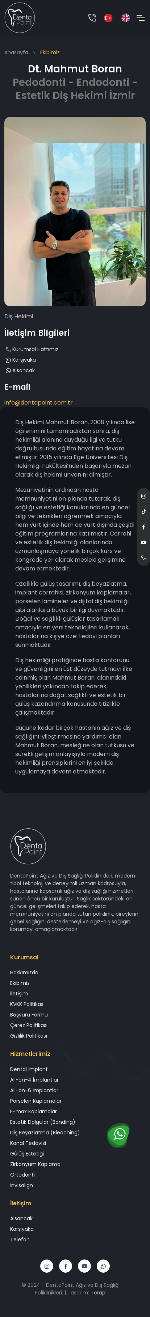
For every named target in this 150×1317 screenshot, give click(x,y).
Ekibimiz (20, 983)
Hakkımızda (24, 972)
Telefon (20, 1239)
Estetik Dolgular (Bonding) (42, 1122)
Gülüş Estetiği (27, 1153)
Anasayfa (16, 52)
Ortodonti (22, 1174)
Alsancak (19, 370)
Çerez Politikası (28, 1025)
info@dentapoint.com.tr (38, 402)
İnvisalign (21, 1185)
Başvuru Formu (29, 1014)
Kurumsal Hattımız (31, 349)
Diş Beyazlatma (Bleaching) (45, 1132)
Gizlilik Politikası (28, 1035)
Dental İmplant (29, 1069)
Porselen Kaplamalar (36, 1101)
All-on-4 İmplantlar (34, 1079)
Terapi (99, 1292)
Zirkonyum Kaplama (35, 1164)
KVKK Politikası (27, 1004)
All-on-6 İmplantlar (34, 1090)
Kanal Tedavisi (28, 1143)
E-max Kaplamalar (33, 1111)
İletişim (19, 993)
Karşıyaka (20, 359)
